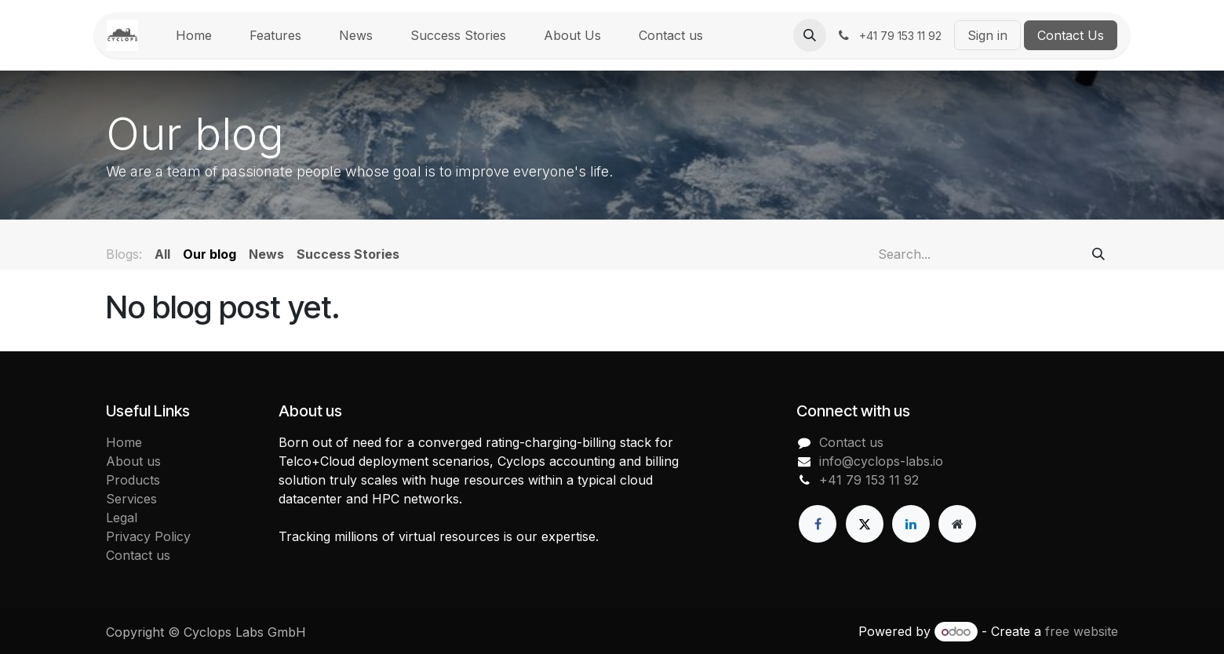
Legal (121, 517)
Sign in (987, 35)
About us (133, 461)
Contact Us (1070, 35)
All (162, 254)
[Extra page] (957, 524)
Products (133, 480)
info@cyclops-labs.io (881, 461)
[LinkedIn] (911, 524)
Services (131, 499)
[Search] (1098, 254)
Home (124, 442)
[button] (809, 35)
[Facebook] (817, 524)
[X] (864, 524)
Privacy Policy (148, 536)
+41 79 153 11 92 (869, 480)
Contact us (138, 555)
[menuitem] (194, 35)
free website (1081, 631)
